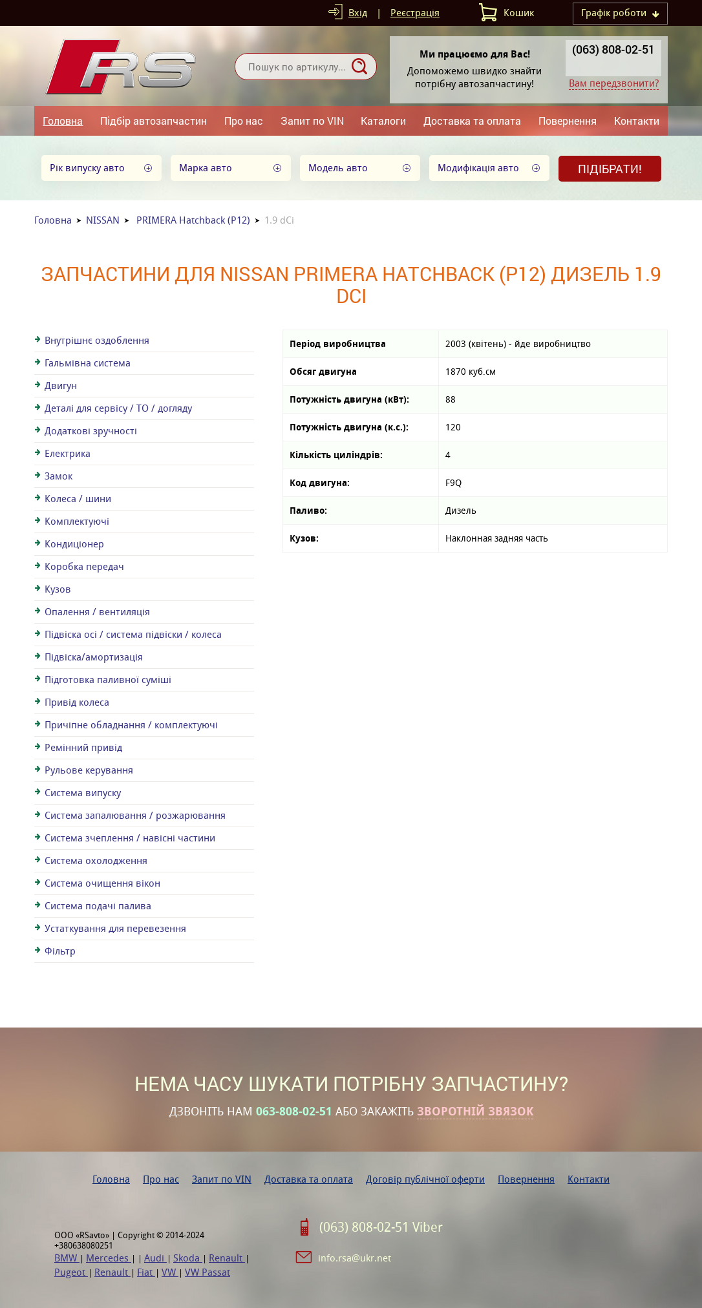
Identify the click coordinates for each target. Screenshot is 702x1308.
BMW (67, 1258)
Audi (155, 1258)
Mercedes (108, 1258)
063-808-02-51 (294, 1111)
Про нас (243, 120)
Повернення (567, 120)
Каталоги (383, 120)
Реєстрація (415, 12)
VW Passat (207, 1272)
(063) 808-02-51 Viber (381, 1227)
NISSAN (103, 220)
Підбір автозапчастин (153, 120)
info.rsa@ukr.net (354, 1258)
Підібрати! (610, 168)
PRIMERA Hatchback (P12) (193, 220)
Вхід (357, 12)
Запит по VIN (312, 120)
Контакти (636, 120)
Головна (63, 120)
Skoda (187, 1258)
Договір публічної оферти (425, 1179)
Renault (227, 1258)
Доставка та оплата (472, 120)
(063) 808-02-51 (613, 49)
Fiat (146, 1272)
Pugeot (71, 1272)
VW (170, 1272)
